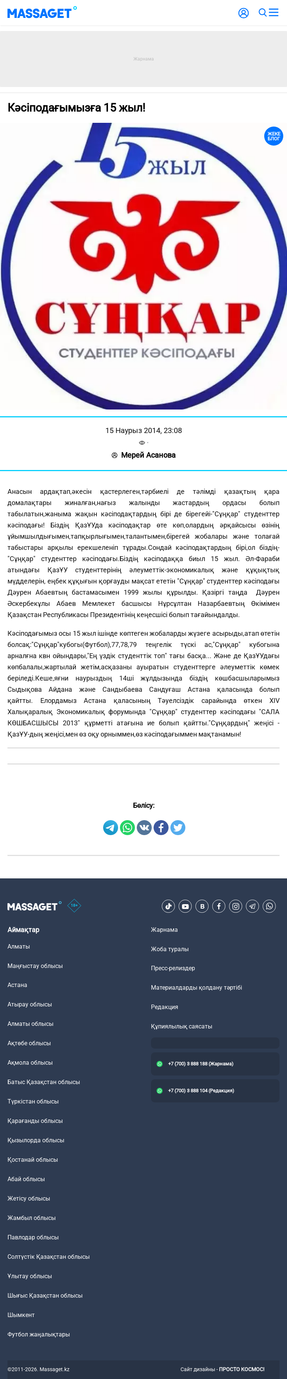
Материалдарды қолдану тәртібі (196, 987)
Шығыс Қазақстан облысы (45, 1295)
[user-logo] (244, 17)
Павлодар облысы (33, 1237)
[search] (262, 13)
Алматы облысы (30, 1023)
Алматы (18, 946)
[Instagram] (236, 906)
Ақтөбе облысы (29, 1043)
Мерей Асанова (144, 455)
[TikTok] (168, 906)
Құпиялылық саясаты (181, 1026)
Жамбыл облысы (31, 1217)
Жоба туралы (170, 949)
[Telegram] (252, 906)
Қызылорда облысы (35, 1140)
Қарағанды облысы (35, 1120)
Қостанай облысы (32, 1159)
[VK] (202, 906)
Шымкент (21, 1315)
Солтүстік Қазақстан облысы (48, 1256)
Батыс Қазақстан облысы (43, 1082)
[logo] (42, 12)
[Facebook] (219, 906)
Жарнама (164, 929)
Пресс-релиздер (173, 968)
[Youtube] (185, 906)
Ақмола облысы (30, 1062)
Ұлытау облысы (29, 1276)
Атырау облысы (29, 1004)
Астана (17, 985)
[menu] (274, 13)
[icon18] (74, 906)
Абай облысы (26, 1179)
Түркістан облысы (33, 1101)
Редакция (164, 1007)
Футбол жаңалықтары (38, 1334)
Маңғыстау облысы (35, 965)
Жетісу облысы (28, 1198)
